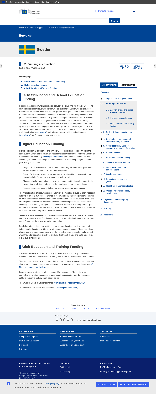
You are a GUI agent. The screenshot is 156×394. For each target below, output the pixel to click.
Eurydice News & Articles (70, 331)
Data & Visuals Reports (29, 335)
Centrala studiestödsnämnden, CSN (69, 283)
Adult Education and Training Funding (40, 88)
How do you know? (50, 2)
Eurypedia (40, 28)
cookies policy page (51, 384)
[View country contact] (137, 67)
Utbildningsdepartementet (53, 157)
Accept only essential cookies (134, 384)
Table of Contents (108, 85)
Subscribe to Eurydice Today (72, 340)
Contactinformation (137, 67)
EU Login (23, 344)
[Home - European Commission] (47, 11)
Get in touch (65, 362)
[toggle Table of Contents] (109, 84)
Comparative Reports (28, 331)
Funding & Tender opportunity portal (115, 366)
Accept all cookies (109, 384)
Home (21, 28)
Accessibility (65, 366)
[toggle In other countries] (128, 84)
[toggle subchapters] (101, 99)
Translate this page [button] (106, 11)
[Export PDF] (124, 67)
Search (114, 21)
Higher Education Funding (35, 85)
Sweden (51, 28)
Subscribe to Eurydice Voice (72, 335)
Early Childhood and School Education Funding (44, 82)
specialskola (25, 135)
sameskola (41, 132)
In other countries (127, 85)
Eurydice (30, 28)
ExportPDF (123, 67)
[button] (134, 11)
